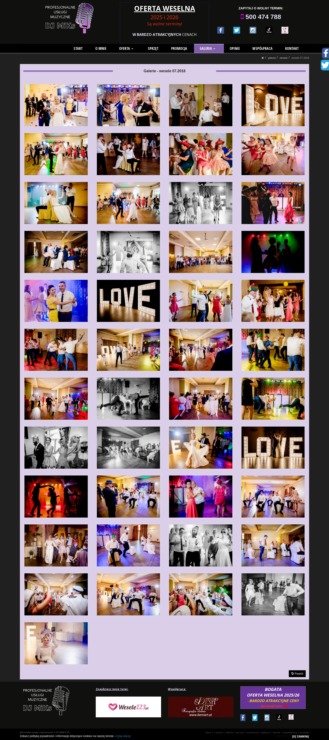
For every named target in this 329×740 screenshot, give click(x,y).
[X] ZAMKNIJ (300, 736)
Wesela (283, 57)
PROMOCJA (181, 48)
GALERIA (209, 48)
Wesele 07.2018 (300, 57)
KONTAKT (292, 48)
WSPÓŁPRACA (262, 48)
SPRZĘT (155, 48)
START (82, 48)
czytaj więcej (122, 736)
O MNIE (104, 48)
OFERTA (130, 48)
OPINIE (235, 48)
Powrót (297, 673)
